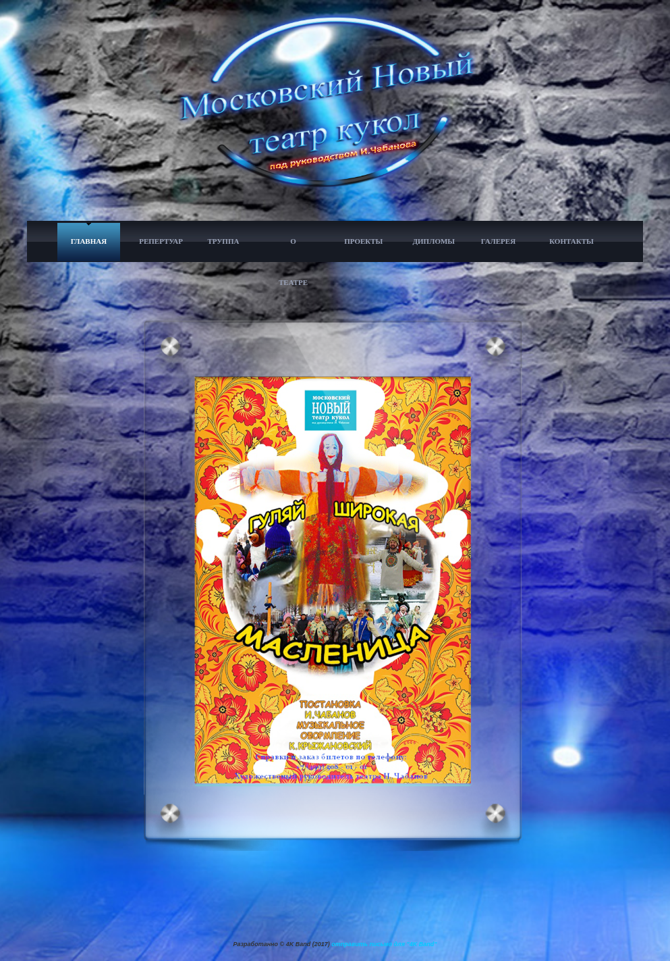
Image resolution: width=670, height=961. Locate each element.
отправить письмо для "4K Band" (384, 944)
